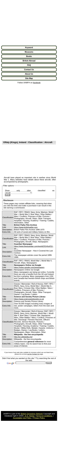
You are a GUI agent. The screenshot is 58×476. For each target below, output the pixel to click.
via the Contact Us (33, 354)
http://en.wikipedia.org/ (23, 337)
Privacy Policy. (39, 418)
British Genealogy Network (32, 414)
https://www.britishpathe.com (26, 227)
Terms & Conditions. (44, 416)
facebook (36, 83)
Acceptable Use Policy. (22, 418)
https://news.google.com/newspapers (29, 267)
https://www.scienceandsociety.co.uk (29, 299)
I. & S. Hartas (29, 416)
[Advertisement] (21, 22)
